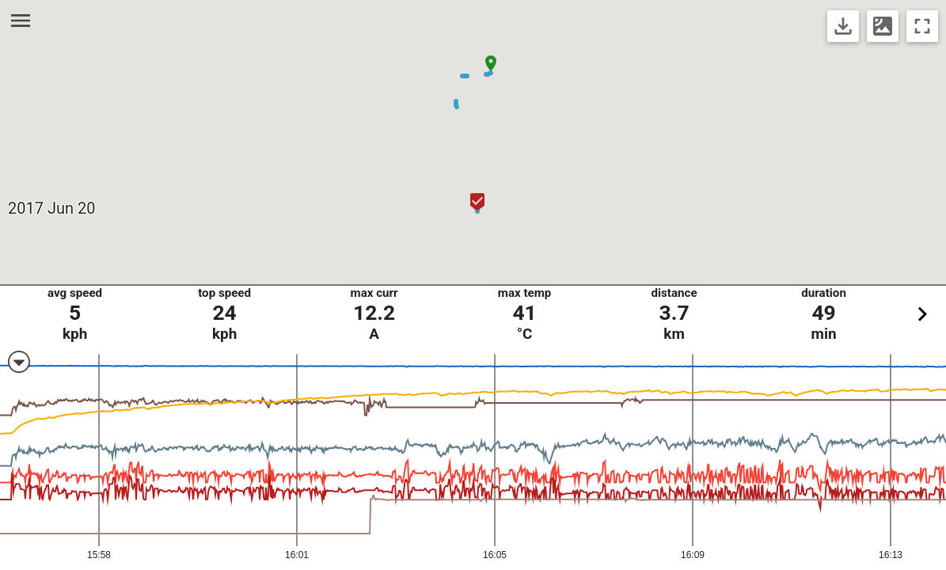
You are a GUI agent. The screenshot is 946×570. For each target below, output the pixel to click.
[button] (490, 63)
